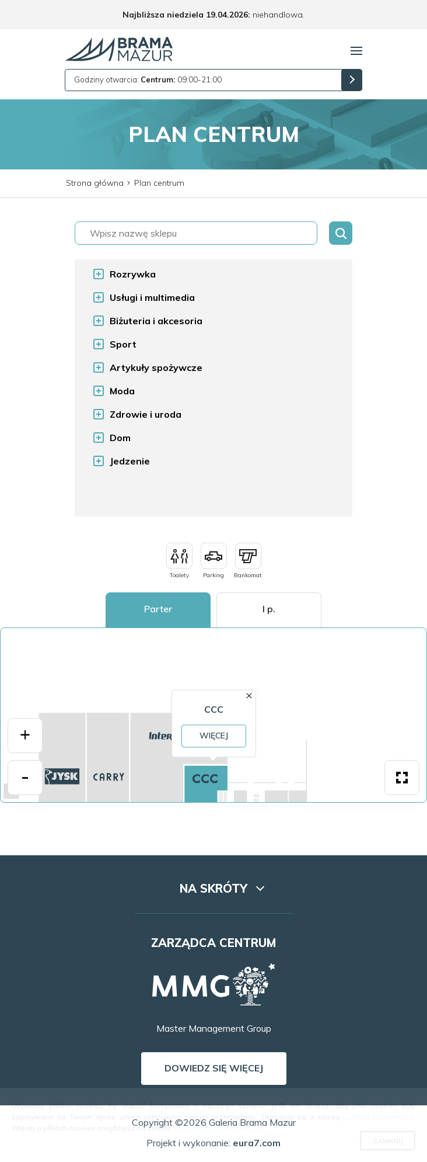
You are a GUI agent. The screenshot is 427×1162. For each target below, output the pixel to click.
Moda (122, 391)
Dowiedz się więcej (213, 1068)
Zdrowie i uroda (145, 414)
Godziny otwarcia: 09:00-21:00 (148, 79)
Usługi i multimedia (152, 297)
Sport (123, 344)
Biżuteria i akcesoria (156, 321)
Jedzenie (130, 461)
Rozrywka (133, 274)
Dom (120, 437)
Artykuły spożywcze (156, 367)
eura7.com (257, 1143)
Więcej (213, 735)
